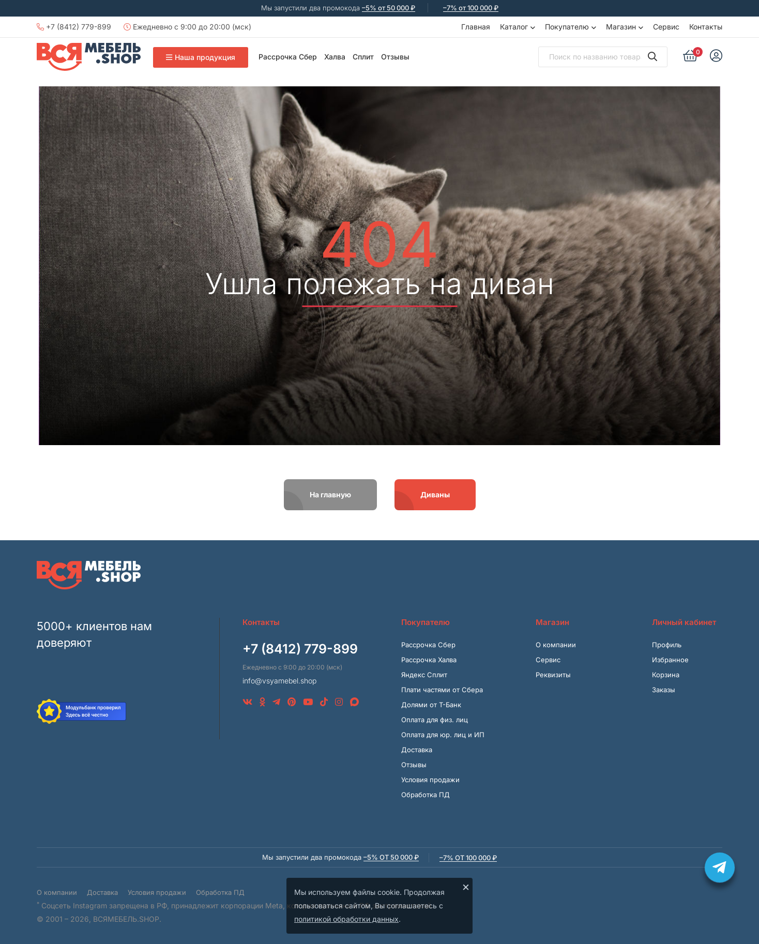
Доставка (416, 749)
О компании (556, 645)
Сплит (363, 56)
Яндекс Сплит (424, 675)
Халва (334, 56)
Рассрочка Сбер (288, 56)
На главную (330, 494)
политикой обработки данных (346, 919)
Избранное (670, 660)
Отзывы (395, 56)
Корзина (665, 675)
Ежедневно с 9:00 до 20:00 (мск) (187, 26)
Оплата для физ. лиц (434, 719)
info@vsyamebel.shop (279, 680)
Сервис (666, 26)
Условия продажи (430, 779)
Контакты (705, 26)
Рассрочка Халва (429, 660)
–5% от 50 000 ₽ (388, 8)
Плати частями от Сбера (442, 690)
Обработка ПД (425, 794)
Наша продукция (200, 57)
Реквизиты (553, 675)
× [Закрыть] (466, 886)
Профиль (666, 645)
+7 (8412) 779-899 (74, 26)
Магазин (621, 26)
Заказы (663, 690)
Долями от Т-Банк (431, 705)
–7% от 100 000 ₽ (470, 8)
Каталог (514, 26)
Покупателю (567, 26)
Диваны (435, 494)
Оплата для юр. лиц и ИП (442, 734)
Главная (475, 26)
